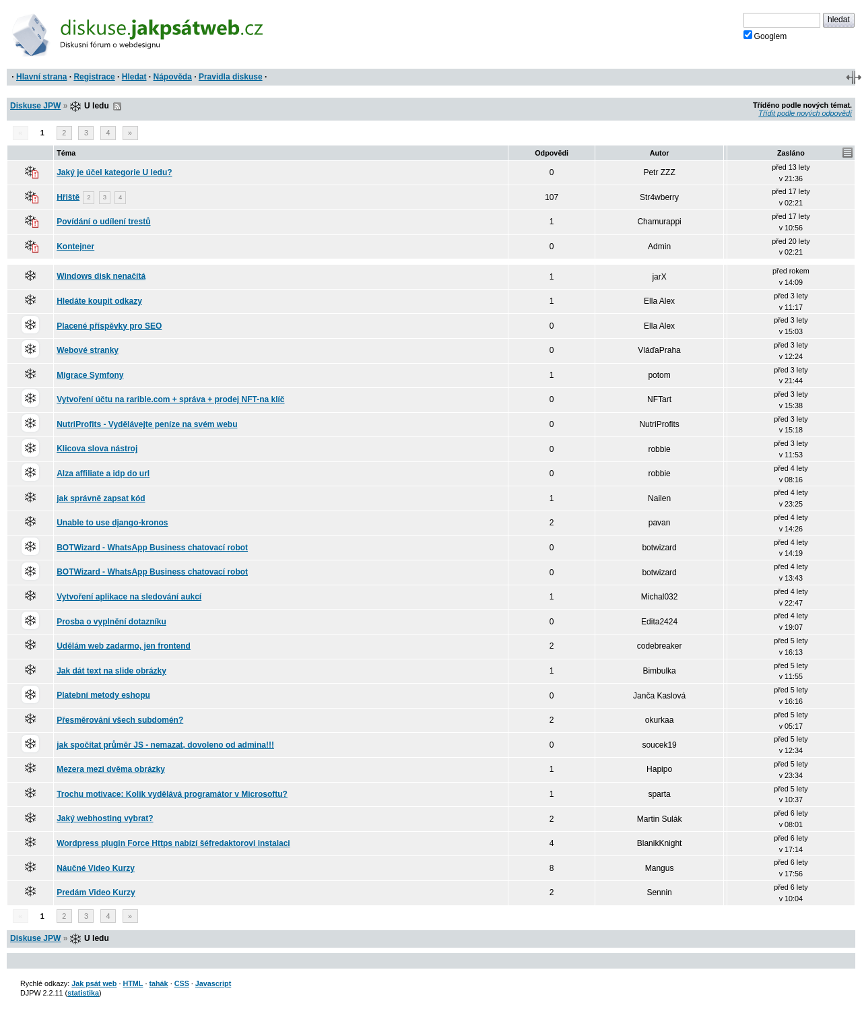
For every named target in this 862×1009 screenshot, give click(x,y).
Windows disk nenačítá (101, 276)
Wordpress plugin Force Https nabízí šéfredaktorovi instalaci (173, 843)
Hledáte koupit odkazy (99, 301)
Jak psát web (94, 983)
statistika (83, 993)
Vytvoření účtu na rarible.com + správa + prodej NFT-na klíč (170, 399)
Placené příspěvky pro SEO (109, 326)
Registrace (93, 77)
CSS (181, 983)
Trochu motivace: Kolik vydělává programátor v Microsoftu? (172, 794)
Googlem (765, 35)
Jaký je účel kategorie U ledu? (114, 172)
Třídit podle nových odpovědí (805, 113)
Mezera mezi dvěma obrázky (111, 769)
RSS (117, 106)
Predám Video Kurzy (96, 892)
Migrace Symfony (90, 375)
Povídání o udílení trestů (103, 221)
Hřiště (68, 196)
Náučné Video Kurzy (96, 868)
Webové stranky (88, 350)
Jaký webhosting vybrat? (105, 818)
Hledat (134, 77)
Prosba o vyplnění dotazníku (111, 621)
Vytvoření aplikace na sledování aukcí (129, 596)
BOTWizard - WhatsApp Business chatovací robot (152, 547)
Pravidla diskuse (231, 77)
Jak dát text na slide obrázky (111, 671)
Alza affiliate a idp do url (103, 473)
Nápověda (173, 77)
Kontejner (75, 246)
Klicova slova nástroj (97, 448)
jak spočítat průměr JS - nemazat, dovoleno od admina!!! (165, 745)
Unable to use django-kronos (112, 522)
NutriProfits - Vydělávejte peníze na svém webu (147, 424)
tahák (158, 983)
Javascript (213, 983)
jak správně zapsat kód (101, 498)
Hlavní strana (41, 77)
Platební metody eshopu (103, 695)
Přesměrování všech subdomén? (120, 720)
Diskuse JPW (35, 105)
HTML (133, 983)
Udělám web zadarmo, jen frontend (124, 646)
